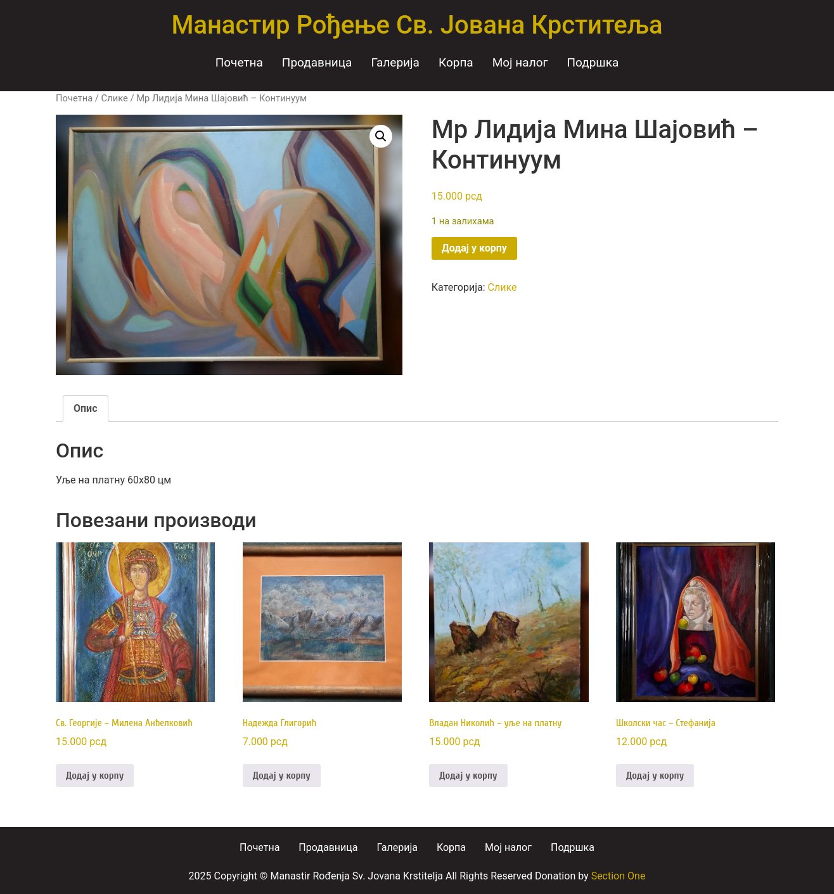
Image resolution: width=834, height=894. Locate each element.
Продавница (317, 62)
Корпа (456, 62)
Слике (114, 98)
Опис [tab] (86, 408)
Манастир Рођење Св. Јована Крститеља (416, 25)
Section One (618, 876)
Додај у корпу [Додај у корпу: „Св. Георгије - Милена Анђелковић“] (95, 775)
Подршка (593, 62)
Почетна (239, 62)
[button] (380, 136)
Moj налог (520, 62)
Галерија (395, 62)
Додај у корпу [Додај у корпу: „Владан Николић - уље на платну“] (468, 775)
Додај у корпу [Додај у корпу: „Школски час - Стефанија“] (655, 775)
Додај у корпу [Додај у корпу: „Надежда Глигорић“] (282, 775)
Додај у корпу (474, 248)
